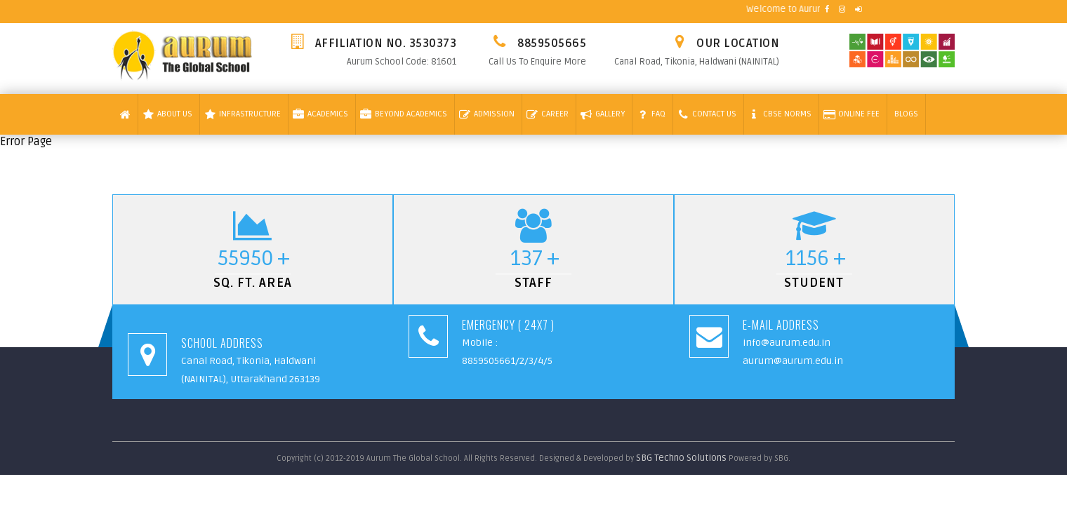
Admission (487, 114)
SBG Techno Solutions (682, 458)
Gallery (603, 114)
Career (547, 114)
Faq (651, 114)
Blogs (906, 114)
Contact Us (706, 114)
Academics (320, 114)
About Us (167, 114)
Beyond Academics (403, 114)
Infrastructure (242, 114)
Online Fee (851, 114)
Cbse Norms (779, 114)
